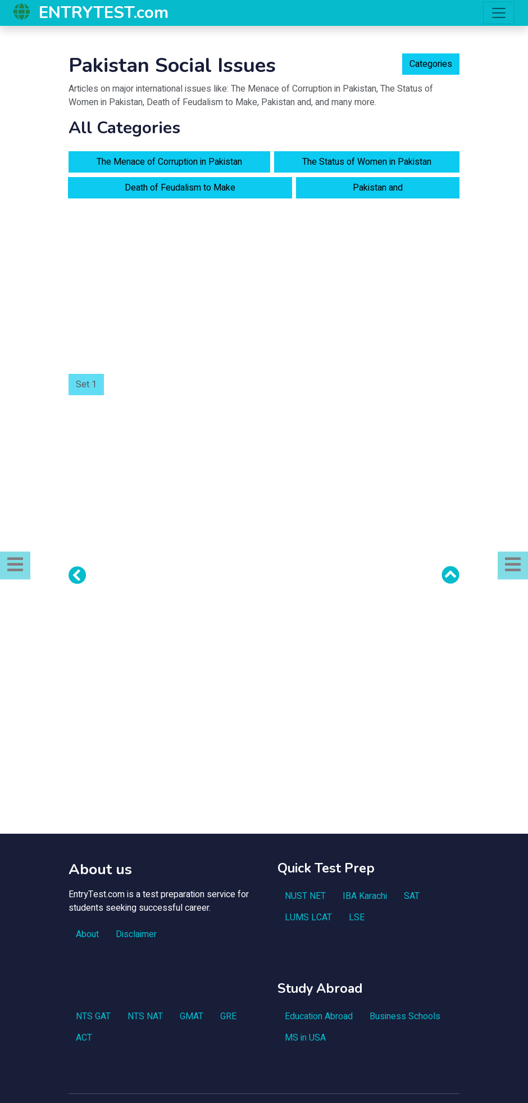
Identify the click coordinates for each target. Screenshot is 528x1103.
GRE (228, 1016)
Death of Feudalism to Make (180, 188)
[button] (15, 565)
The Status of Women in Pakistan (366, 162)
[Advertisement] (264, 286)
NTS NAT (145, 1016)
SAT (412, 896)
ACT (84, 1038)
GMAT (191, 1016)
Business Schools (405, 1016)
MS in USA (305, 1038)
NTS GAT (93, 1016)
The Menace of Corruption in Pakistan (169, 162)
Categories (430, 64)
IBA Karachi (365, 896)
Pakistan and (378, 188)
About (87, 934)
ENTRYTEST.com (104, 12)
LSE (357, 917)
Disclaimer (136, 934)
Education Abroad (319, 1016)
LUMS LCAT (308, 917)
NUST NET (305, 896)
